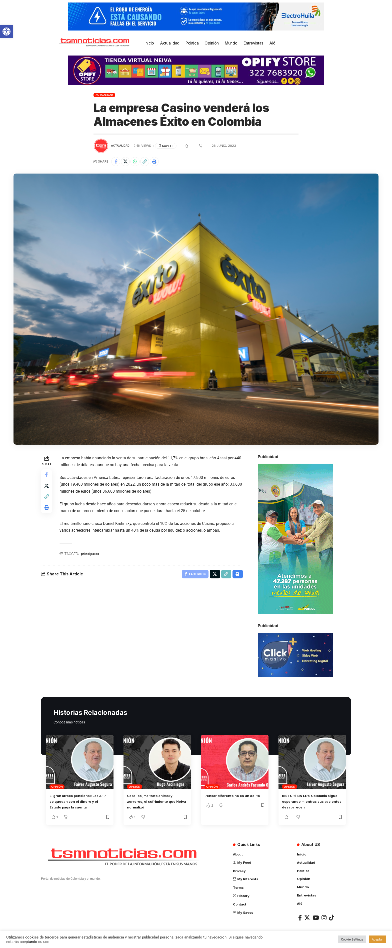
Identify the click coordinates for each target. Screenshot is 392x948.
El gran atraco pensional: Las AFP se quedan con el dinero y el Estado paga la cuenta (79, 802)
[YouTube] (315, 917)
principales (92, 555)
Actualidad (104, 95)
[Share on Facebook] (116, 162)
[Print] (159, 162)
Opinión (56, 787)
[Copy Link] (149, 162)
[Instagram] (324, 917)
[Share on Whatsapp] (138, 162)
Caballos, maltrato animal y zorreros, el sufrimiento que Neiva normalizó (154, 802)
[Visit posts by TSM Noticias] (101, 145)
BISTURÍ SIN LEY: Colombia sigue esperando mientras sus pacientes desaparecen (312, 802)
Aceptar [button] (377, 939)
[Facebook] (300, 917)
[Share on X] (127, 162)
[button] (6, 31)
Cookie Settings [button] (352, 939)
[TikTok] (331, 917)
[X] (307, 917)
